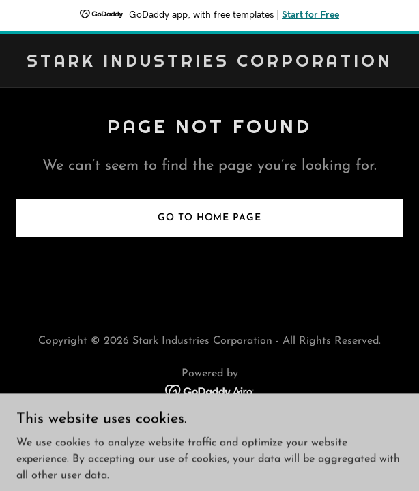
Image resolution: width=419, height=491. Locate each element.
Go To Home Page (209, 218)
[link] (209, 64)
